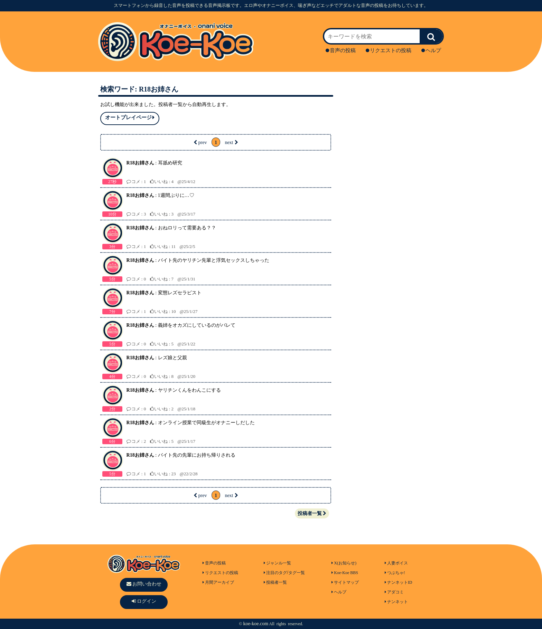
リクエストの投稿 (388, 50)
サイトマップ (345, 582)
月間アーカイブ (218, 582)
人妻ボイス (396, 563)
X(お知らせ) (343, 563)
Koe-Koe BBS (344, 572)
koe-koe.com (255, 623)
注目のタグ (275, 572)
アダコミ (394, 592)
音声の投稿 (341, 50)
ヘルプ (431, 50)
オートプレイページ (130, 117)
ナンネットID (398, 582)
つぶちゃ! (395, 572)
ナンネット (396, 601)
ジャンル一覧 (277, 563)
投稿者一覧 (312, 513)
